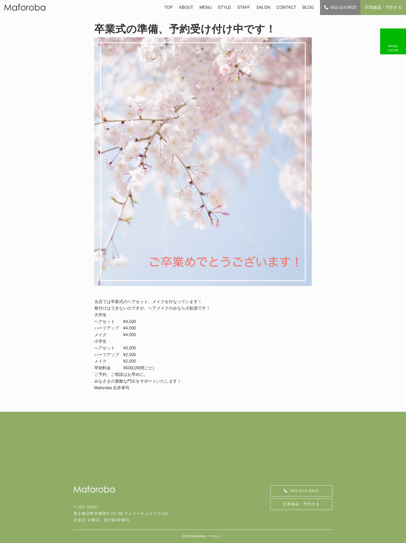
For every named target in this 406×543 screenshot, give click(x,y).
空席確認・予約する (383, 7)
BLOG (308, 7)
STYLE (224, 7)
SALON (263, 7)
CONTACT (286, 7)
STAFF (243, 7)
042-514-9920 (340, 7)
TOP (168, 7)
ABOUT (186, 7)
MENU (205, 7)
